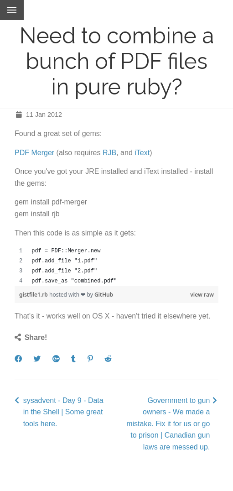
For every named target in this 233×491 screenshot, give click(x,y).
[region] (116, 266)
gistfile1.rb (34, 294)
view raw (202, 294)
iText (142, 153)
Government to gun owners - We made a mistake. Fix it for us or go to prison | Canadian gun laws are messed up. (168, 424)
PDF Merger (34, 153)
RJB (109, 153)
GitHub (103, 294)
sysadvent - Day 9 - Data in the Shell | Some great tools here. (63, 412)
